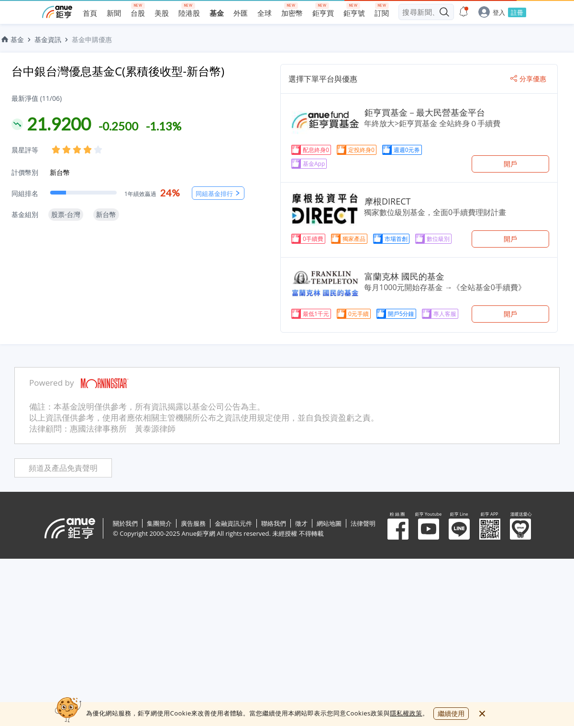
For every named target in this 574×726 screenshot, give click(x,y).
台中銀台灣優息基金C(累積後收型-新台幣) (117, 71)
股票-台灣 (65, 214)
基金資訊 (47, 39)
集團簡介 (159, 523)
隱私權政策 (406, 713)
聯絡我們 (273, 523)
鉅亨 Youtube (428, 529)
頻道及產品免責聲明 (63, 468)
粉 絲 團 (397, 529)
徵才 (301, 523)
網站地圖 (329, 523)
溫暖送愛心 (520, 529)
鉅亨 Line (459, 529)
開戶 (510, 163)
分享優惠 (528, 79)
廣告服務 (193, 523)
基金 (12, 39)
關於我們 (125, 523)
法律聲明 (363, 523)
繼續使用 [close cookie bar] (451, 713)
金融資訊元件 (233, 523)
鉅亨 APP (489, 529)
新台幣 (60, 172)
